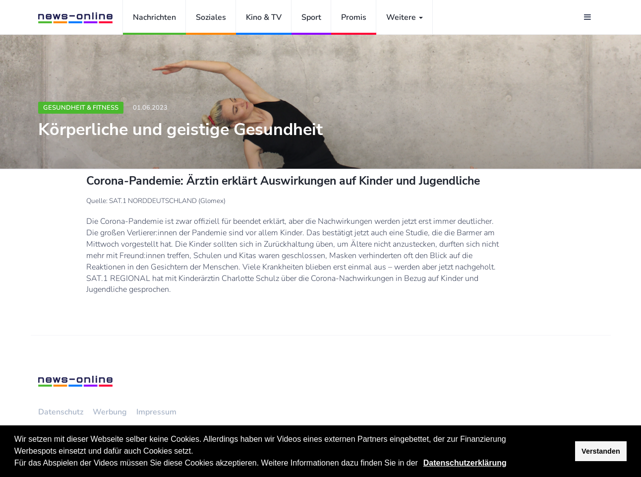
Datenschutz (60, 412)
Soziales (211, 17)
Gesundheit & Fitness (80, 107)
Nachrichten (154, 17)
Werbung (110, 412)
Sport (311, 17)
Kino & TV (264, 17)
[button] (421, 464)
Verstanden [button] (601, 451)
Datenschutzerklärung (465, 463)
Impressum (156, 412)
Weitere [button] (404, 17)
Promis (353, 17)
